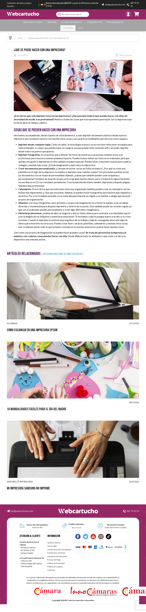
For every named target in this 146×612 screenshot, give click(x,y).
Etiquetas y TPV (94, 22)
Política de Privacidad (56, 563)
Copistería (68, 28)
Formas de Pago (54, 560)
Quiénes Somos (54, 542)
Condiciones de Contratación (59, 549)
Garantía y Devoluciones (57, 556)
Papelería (51, 22)
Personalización (115, 22)
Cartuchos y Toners (32, 22)
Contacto (51, 570)
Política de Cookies (55, 566)
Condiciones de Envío (56, 553)
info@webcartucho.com (21, 511)
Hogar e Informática (71, 22)
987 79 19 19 (133, 511)
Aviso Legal (52, 546)
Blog (80, 28)
